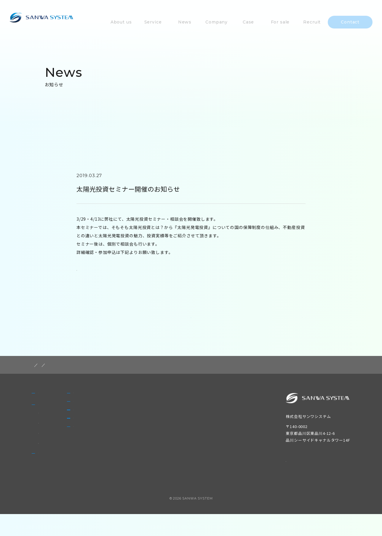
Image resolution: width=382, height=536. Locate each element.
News (44, 479)
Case (136, 420)
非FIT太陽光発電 (53, 434)
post (58, 373)
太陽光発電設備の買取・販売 (65, 464)
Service (46, 423)
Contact (140, 466)
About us (48, 405)
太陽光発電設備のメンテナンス (67, 444)
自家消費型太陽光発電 (58, 454)
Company (142, 405)
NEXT (296, 322)
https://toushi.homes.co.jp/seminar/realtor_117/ (130, 269)
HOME (39, 373)
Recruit (139, 451)
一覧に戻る (191, 322)
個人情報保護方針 (303, 468)
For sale (140, 435)
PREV (86, 322)
